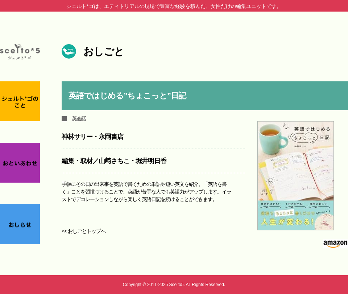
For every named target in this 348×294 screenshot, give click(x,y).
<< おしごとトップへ (83, 231)
